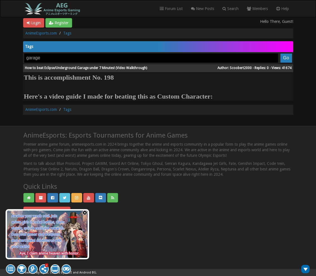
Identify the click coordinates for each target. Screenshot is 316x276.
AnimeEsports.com (41, 33)
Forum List (171, 8)
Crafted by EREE (61, 272)
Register (58, 23)
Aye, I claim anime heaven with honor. (49, 253)
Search (230, 8)
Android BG (87, 272)
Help (282, 8)
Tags (67, 33)
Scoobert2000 (241, 68)
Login (34, 23)
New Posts (202, 8)
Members (257, 8)
